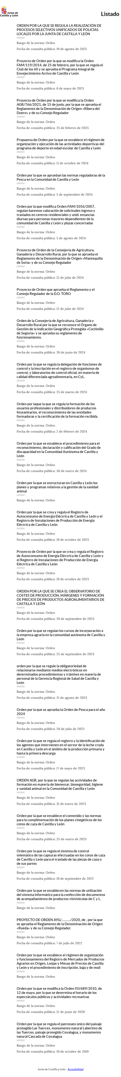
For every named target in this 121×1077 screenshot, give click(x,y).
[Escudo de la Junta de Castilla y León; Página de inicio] (9, 16)
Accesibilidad (76, 1069)
